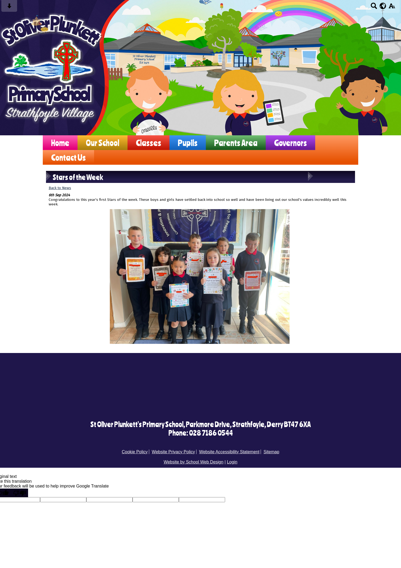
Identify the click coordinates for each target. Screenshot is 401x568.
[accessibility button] (392, 7)
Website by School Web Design (193, 462)
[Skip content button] (9, 7)
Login (232, 462)
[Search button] (374, 7)
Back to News (60, 188)
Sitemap (271, 452)
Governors (290, 143)
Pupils (188, 143)
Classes (148, 143)
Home (60, 143)
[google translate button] (383, 6)
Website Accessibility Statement (229, 452)
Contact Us (68, 157)
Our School (102, 143)
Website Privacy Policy (173, 452)
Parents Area (235, 143)
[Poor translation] (19, 493)
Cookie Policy (135, 452)
